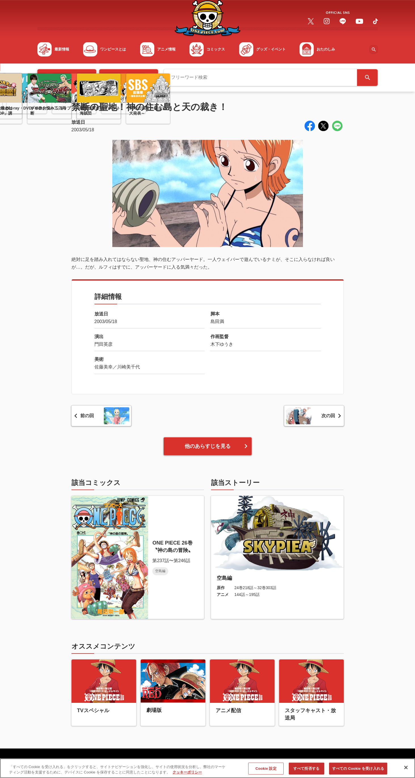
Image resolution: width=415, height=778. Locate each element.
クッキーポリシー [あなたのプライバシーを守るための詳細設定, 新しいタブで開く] (187, 775)
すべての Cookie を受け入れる (358, 771)
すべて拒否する (306, 771)
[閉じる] (406, 770)
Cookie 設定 (266, 771)
